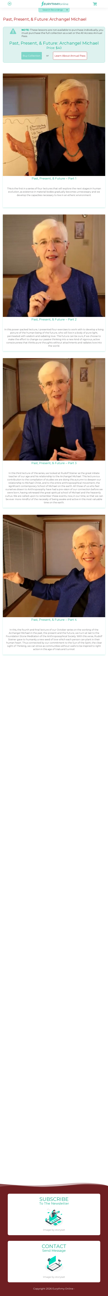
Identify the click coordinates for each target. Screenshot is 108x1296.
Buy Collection (31, 55)
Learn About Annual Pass (70, 55)
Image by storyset (54, 1229)
